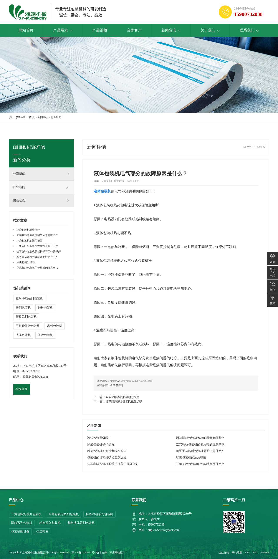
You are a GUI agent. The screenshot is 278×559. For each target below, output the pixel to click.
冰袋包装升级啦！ (99, 438)
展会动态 (41, 200)
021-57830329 (31, 371)
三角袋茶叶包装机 (28, 325)
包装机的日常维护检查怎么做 (107, 457)
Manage (265, 552)
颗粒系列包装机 (26, 316)
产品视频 (99, 30)
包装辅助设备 (20, 531)
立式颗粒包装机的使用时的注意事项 (200, 444)
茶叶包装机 (45, 335)
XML (255, 552)
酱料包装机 (54, 325)
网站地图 (237, 552)
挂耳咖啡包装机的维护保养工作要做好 (113, 464)
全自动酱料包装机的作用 (122, 397)
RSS (247, 552)
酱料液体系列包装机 (81, 522)
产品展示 (63, 30)
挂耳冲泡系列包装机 (29, 298)
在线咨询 (21, 389)
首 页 (32, 117)
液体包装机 (116, 385)
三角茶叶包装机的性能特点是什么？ (200, 464)
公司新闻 (41, 173)
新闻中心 (43, 117)
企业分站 (223, 552)
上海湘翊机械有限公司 (35, 552)
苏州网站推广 (117, 552)
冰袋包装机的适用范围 (191, 457)
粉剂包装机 (23, 307)
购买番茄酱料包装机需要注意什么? (199, 451)
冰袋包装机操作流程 (100, 444)
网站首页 (26, 30)
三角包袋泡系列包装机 (26, 514)
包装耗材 (42, 531)
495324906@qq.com (35, 376)
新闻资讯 (171, 30)
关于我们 (210, 30)
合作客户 (134, 30)
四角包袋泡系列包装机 (63, 514)
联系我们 (249, 30)
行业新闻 (56, 117)
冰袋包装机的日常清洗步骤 (124, 401)
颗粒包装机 (45, 307)
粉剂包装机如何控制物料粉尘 (107, 451)
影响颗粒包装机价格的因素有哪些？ (200, 438)
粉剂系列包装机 (50, 522)
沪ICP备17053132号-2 (84, 552)
